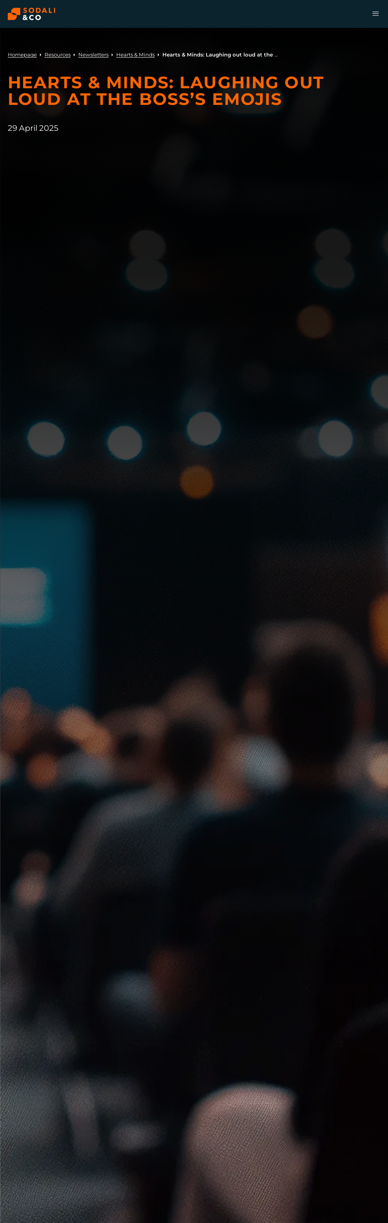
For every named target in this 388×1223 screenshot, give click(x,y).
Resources (58, 54)
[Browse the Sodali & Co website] (31, 14)
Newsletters (93, 54)
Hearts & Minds (135, 54)
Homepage (22, 54)
